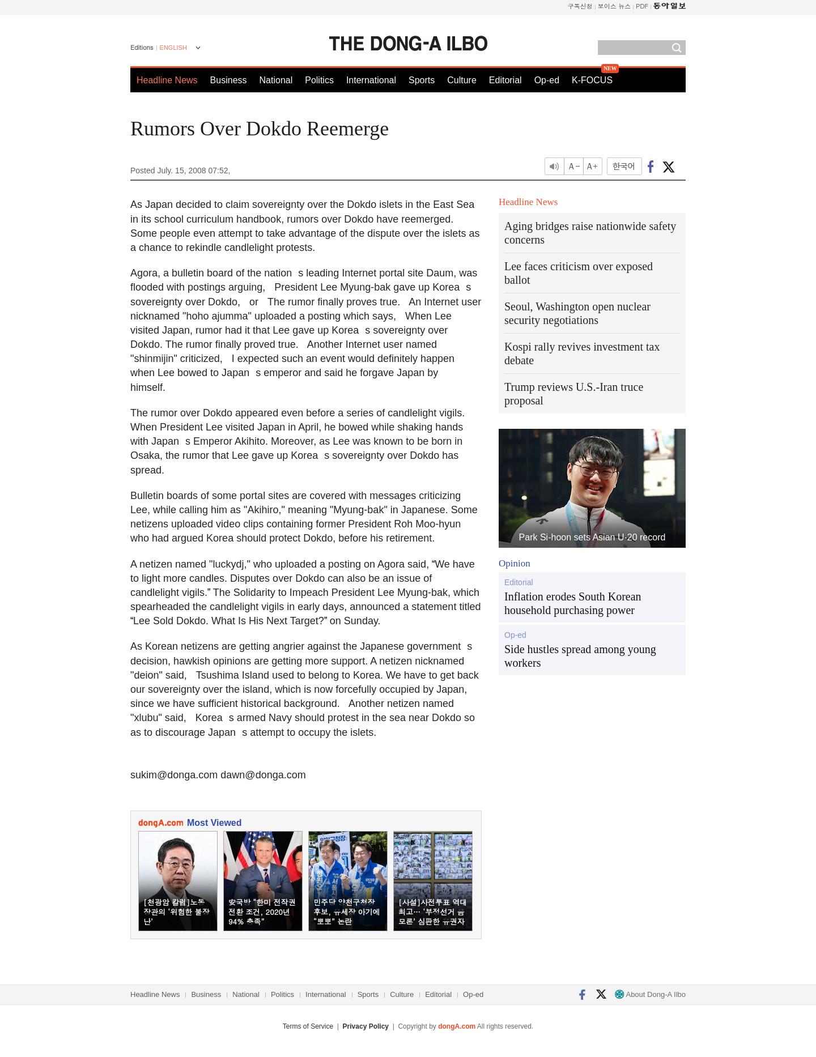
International (371, 80)
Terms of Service (308, 1026)
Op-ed (546, 80)
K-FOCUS (592, 80)
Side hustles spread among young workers (580, 656)
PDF (642, 6)
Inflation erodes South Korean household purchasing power (572, 603)
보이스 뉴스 (614, 6)
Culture (462, 80)
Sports (422, 80)
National (276, 80)
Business (228, 80)
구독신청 (580, 6)
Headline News (167, 80)
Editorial (505, 80)
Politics (319, 80)
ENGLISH (173, 47)
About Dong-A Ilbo (650, 994)
